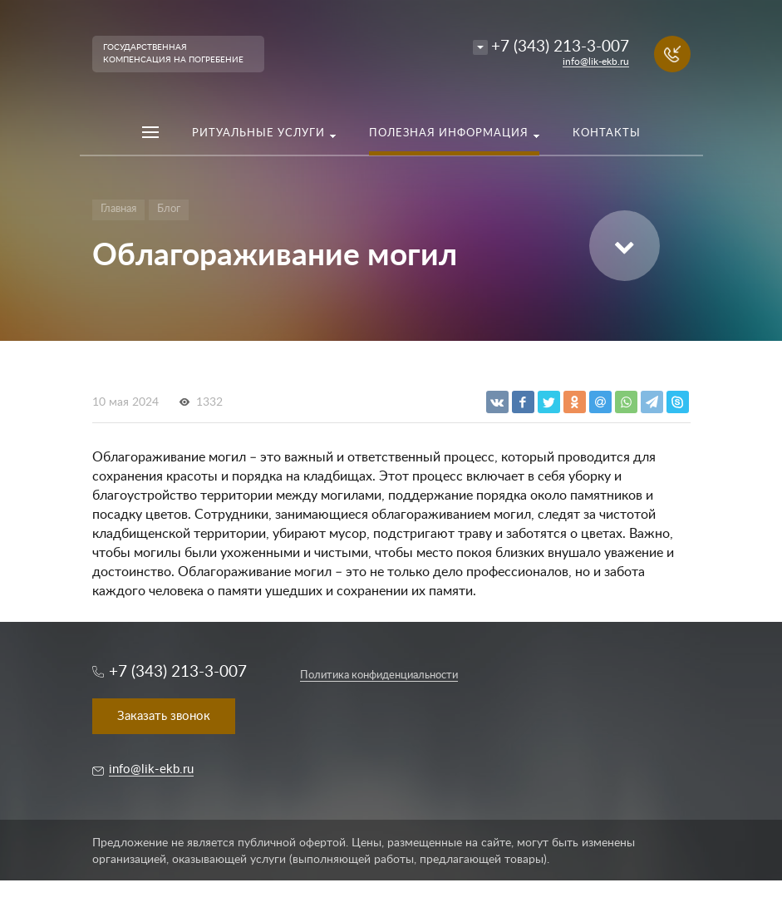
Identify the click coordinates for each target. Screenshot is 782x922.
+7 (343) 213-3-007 (560, 47)
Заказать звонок (163, 716)
